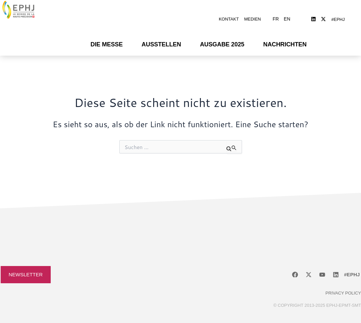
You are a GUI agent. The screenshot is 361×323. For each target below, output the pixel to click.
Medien (252, 14)
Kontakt (229, 14)
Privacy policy (343, 283)
